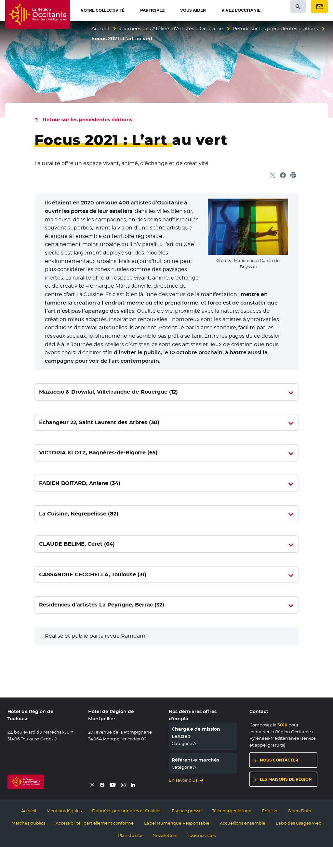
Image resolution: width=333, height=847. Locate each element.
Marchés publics (28, 823)
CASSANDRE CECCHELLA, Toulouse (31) (92, 574)
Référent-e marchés (195, 760)
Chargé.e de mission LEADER (196, 732)
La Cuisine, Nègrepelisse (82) (78, 514)
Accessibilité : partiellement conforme (95, 823)
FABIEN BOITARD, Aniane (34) (79, 483)
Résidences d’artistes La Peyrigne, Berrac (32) (101, 605)
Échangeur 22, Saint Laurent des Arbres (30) (99, 422)
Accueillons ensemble (242, 823)
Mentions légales (64, 810)
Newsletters (165, 835)
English (269, 810)
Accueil (100, 28)
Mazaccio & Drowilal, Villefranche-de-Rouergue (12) (108, 392)
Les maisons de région (286, 779)
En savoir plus (183, 780)
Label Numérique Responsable (176, 823)
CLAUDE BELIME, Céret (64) (77, 544)
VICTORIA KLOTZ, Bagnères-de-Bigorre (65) (98, 453)
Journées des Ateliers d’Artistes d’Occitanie (171, 28)
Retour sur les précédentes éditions (275, 28)
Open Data (299, 810)
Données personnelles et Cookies (126, 810)
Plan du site (130, 835)
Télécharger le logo (231, 810)
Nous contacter (279, 760)
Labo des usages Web (299, 823)
